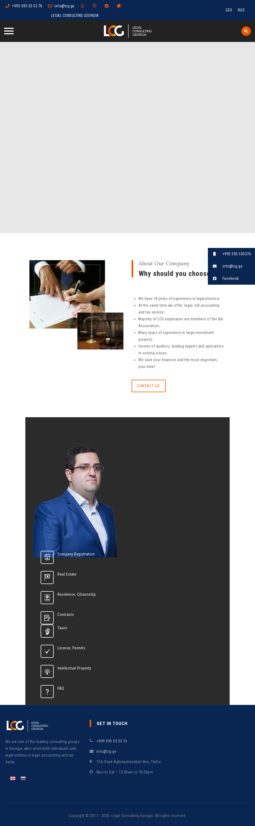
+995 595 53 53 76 (27, 6)
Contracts (65, 614)
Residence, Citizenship (76, 594)
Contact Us (148, 386)
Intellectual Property (74, 668)
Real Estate (67, 574)
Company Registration (76, 554)
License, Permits (71, 648)
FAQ (60, 688)
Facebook (223, 278)
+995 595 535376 (229, 254)
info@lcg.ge (64, 6)
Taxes (62, 628)
